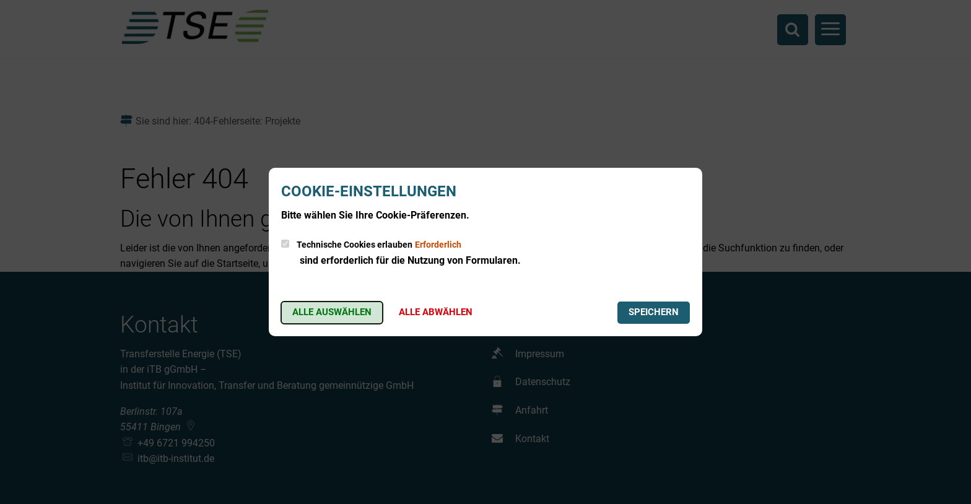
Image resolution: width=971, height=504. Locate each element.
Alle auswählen (332, 312)
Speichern (654, 312)
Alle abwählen (435, 312)
